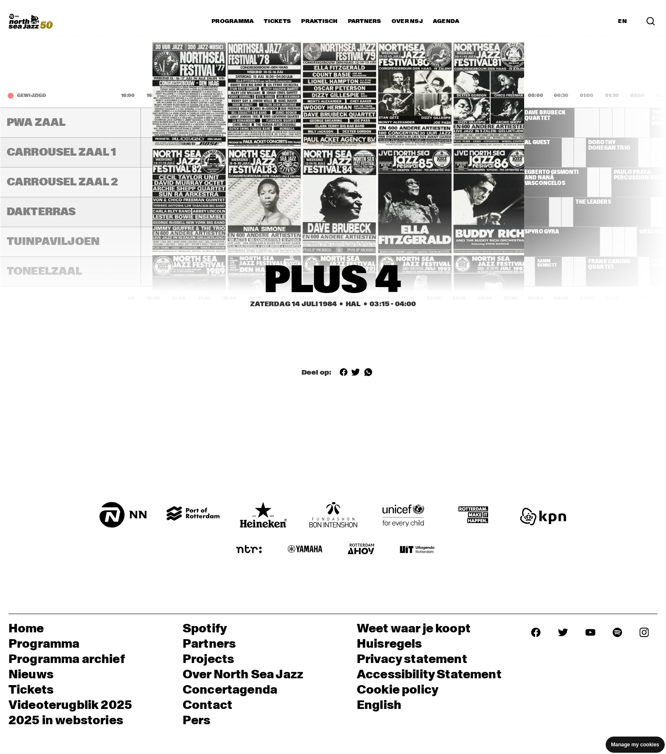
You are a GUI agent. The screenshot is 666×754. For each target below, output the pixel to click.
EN (622, 21)
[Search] (651, 21)
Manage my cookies (635, 745)
